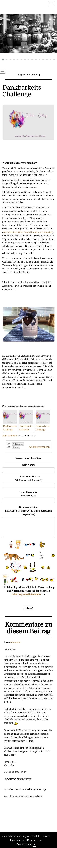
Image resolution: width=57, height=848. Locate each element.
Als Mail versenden (39, 447)
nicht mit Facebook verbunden (8, 444)
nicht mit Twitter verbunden (8, 447)
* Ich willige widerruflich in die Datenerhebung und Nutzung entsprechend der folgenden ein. (28, 591)
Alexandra (15, 642)
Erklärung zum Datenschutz (26, 594)
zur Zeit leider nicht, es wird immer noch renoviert (27, 232)
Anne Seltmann (9, 435)
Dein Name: (28, 465)
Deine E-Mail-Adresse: (28, 478)
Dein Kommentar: (28, 511)
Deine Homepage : (28, 494)
